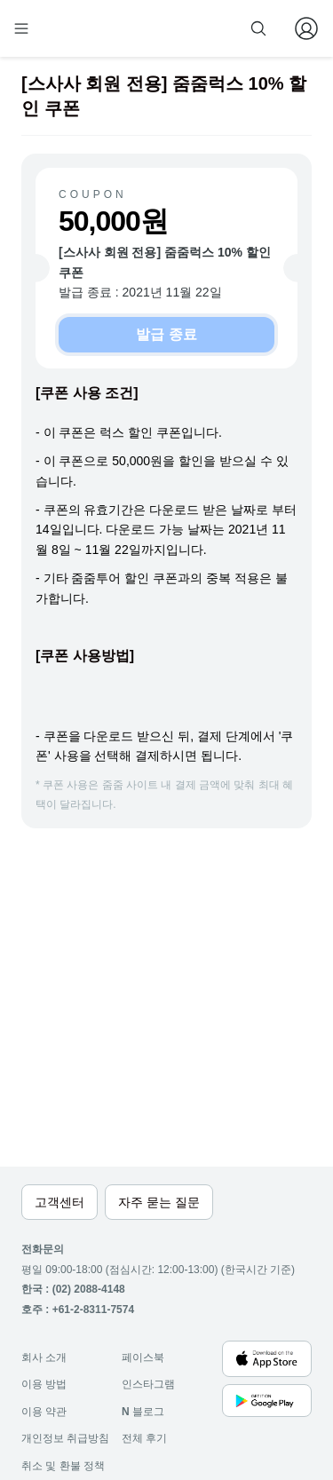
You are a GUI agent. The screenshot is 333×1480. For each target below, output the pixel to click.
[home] (78, 28)
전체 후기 (144, 1438)
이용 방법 (44, 1384)
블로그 (143, 1411)
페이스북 (143, 1357)
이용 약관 (44, 1411)
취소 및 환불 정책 (63, 1466)
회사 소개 (44, 1357)
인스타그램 (148, 1384)
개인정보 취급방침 (65, 1438)
